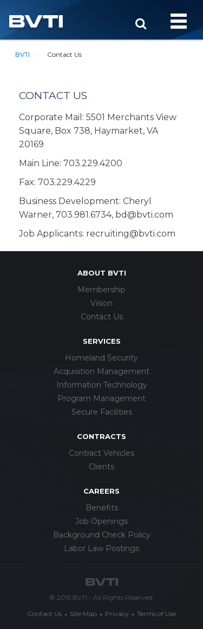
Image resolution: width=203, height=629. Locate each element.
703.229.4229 (67, 182)
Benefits (102, 508)
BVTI (22, 54)
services (102, 341)
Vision (101, 303)
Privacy (117, 614)
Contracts (101, 436)
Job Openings (101, 521)
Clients (101, 466)
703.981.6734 (84, 214)
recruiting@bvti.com (130, 233)
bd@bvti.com (144, 214)
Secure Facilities (101, 412)
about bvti (101, 272)
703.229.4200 (92, 163)
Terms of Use (156, 614)
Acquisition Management (101, 371)
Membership (101, 289)
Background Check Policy (101, 535)
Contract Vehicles (101, 453)
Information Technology (101, 385)
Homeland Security (101, 358)
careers (101, 491)
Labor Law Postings (101, 548)
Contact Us (102, 317)
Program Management (101, 398)
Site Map (83, 614)
